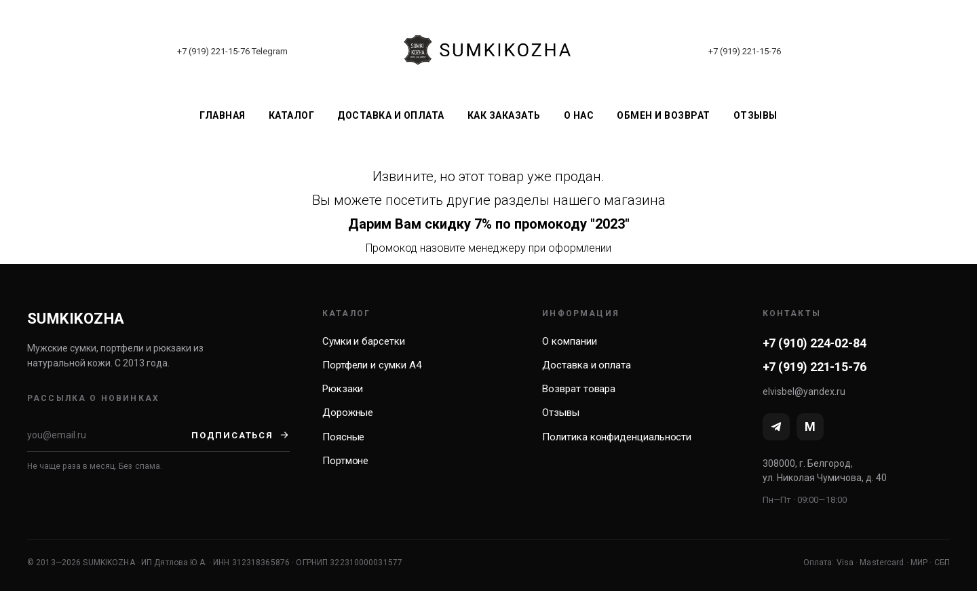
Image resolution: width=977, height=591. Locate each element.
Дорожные (347, 412)
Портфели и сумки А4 (371, 365)
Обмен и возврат (663, 115)
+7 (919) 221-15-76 (213, 51)
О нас (579, 115)
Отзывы (755, 115)
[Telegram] (776, 426)
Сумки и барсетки (363, 341)
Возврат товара (578, 389)
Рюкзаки (342, 389)
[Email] (109, 435)
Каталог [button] (292, 115)
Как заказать (504, 115)
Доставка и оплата (390, 115)
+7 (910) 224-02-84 (814, 343)
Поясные (343, 437)
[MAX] (810, 426)
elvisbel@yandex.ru (804, 391)
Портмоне (345, 461)
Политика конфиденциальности (616, 437)
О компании (569, 341)
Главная (222, 115)
